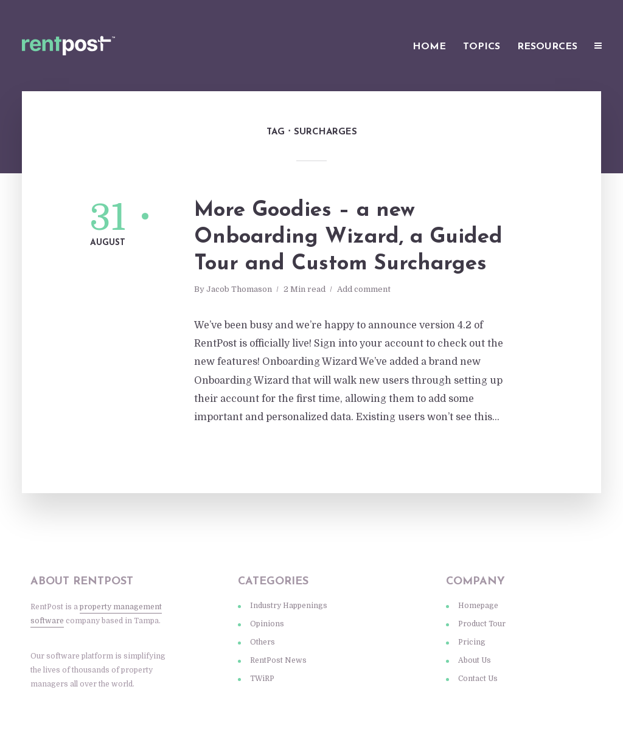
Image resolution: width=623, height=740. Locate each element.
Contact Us (478, 678)
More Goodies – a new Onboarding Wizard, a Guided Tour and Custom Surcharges (348, 237)
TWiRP (262, 678)
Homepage (478, 605)
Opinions (267, 624)
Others (262, 642)
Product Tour (482, 624)
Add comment (364, 289)
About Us (474, 660)
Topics (481, 47)
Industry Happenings (288, 605)
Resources (547, 47)
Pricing (472, 642)
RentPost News (278, 660)
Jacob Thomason (239, 289)
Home (429, 47)
